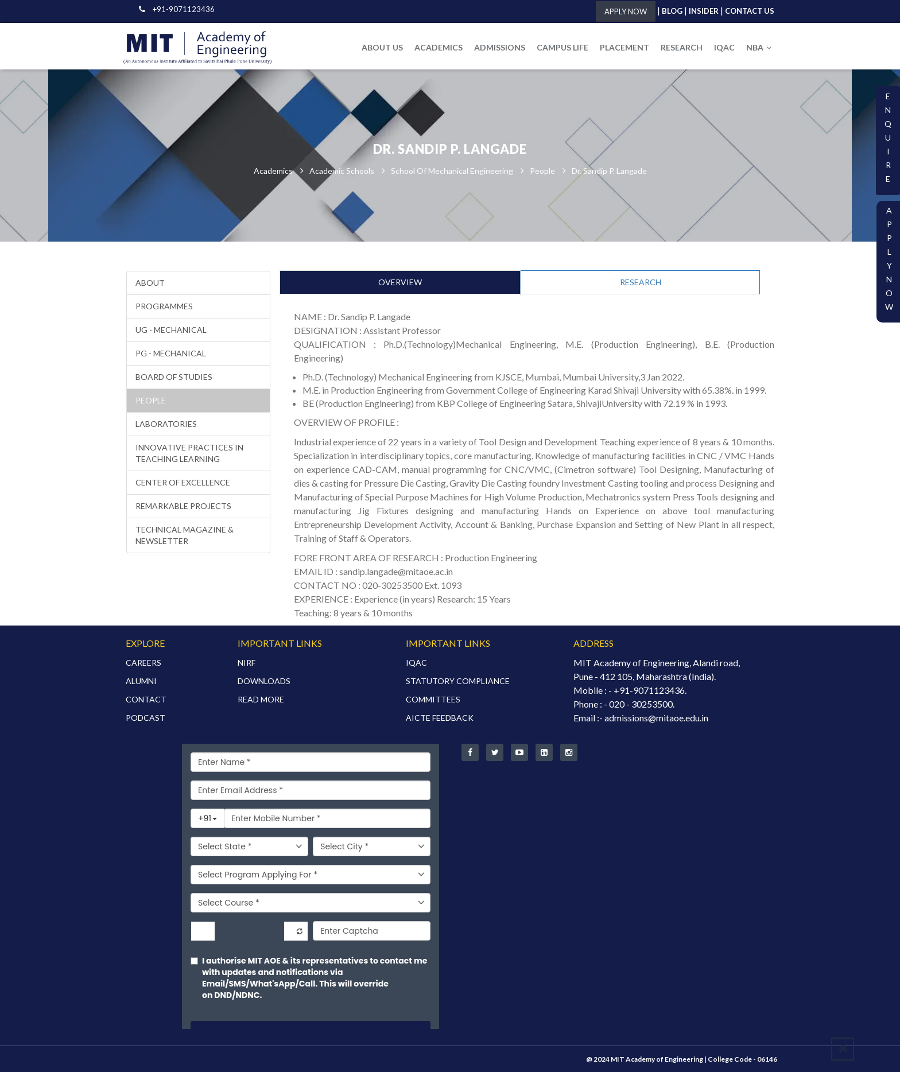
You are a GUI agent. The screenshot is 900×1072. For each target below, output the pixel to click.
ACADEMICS (438, 47)
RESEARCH (682, 47)
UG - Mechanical (171, 330)
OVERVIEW (400, 282)
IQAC (724, 47)
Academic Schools (341, 171)
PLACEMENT (624, 47)
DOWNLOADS (264, 681)
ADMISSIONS (499, 47)
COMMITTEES (433, 699)
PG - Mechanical (170, 353)
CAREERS (143, 662)
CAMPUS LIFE (562, 47)
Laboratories (166, 424)
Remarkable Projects (183, 506)
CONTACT (146, 699)
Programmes (164, 306)
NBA (758, 47)
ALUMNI (141, 681)
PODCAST (145, 718)
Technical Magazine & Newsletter (184, 535)
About (150, 283)
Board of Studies (173, 377)
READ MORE (261, 699)
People (542, 171)
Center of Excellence (182, 482)
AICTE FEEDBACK (440, 718)
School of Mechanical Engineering (452, 171)
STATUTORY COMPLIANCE (458, 681)
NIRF (246, 662)
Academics (273, 171)
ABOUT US (382, 47)
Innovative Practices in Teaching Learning (189, 453)
